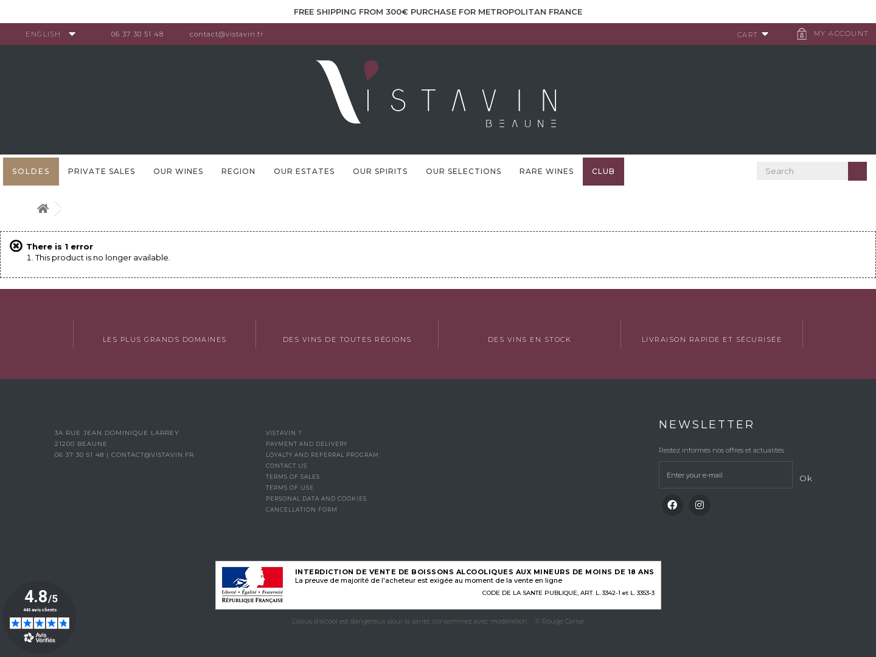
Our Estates (304, 171)
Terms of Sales (293, 476)
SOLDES (31, 171)
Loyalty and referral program (322, 454)
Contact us (286, 465)
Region (238, 171)
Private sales (101, 171)
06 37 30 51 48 (142, 34)
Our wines (178, 171)
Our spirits (380, 171)
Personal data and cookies (316, 498)
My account (836, 33)
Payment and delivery (306, 443)
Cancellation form (302, 509)
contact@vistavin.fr (231, 34)
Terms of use (290, 487)
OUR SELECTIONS (463, 171)
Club (603, 171)
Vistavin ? (284, 432)
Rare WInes (547, 171)
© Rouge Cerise (559, 621)
